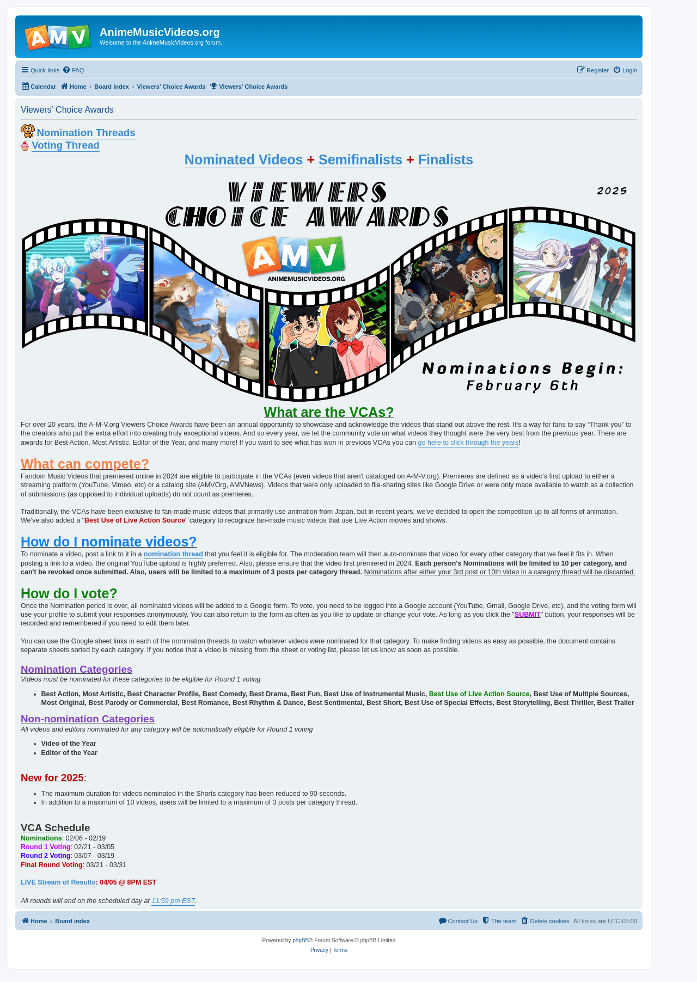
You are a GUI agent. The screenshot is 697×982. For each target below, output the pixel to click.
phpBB (300, 940)
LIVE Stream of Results (58, 882)
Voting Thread (66, 145)
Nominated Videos (244, 159)
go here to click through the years (468, 442)
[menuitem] (73, 70)
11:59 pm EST (173, 901)
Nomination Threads (85, 132)
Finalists (445, 159)
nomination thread (173, 554)
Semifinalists (360, 159)
